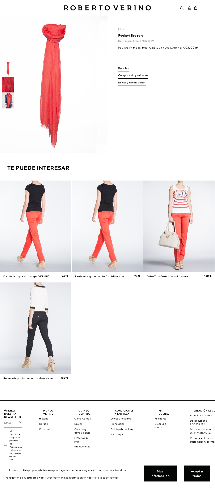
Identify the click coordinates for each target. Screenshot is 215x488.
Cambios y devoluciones (82, 430)
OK (19, 423)
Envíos (78, 423)
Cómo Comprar (83, 418)
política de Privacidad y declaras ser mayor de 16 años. (15, 450)
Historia (43, 418)
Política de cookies (122, 429)
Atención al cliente (201, 415)
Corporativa (46, 429)
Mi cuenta (160, 418)
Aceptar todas (197, 473)
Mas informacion (160, 473)
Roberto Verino (107, 8)
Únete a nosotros (121, 418)
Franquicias (118, 423)
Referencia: (125, 41)
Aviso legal (117, 434)
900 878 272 (197, 424)
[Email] (10, 423)
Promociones (82, 446)
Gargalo (44, 423)
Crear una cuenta (160, 425)
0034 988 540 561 (201, 432)
